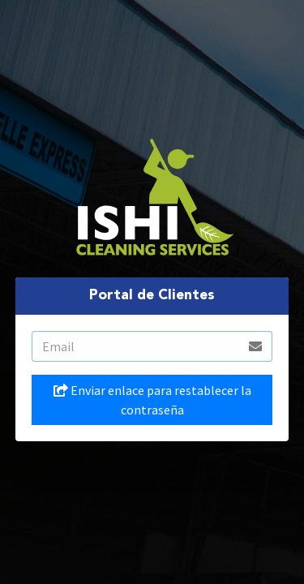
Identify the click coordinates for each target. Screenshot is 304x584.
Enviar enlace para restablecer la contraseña (152, 400)
